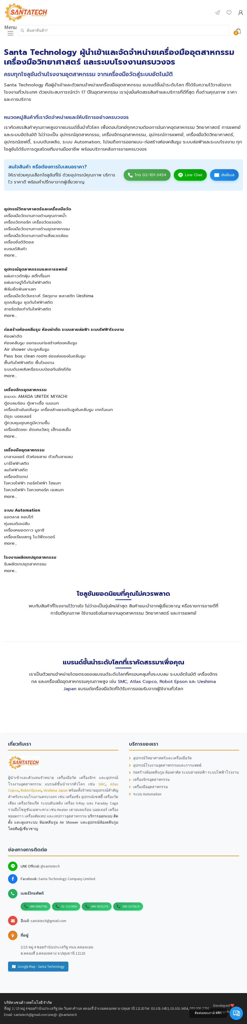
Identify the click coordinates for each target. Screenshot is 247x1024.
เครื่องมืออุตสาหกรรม (24, 450)
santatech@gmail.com (48, 920)
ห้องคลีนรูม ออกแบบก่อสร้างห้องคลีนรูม (40, 343)
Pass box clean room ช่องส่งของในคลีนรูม (45, 356)
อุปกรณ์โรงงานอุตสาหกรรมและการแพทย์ (165, 765)
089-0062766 (38, 906)
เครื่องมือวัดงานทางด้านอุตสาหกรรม (37, 229)
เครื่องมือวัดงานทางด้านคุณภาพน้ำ (35, 215)
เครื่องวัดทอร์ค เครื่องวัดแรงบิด (33, 222)
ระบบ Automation (22, 510)
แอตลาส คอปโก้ (18, 517)
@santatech (50, 866)
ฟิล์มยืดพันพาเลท (20, 289)
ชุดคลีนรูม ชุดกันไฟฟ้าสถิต (28, 302)
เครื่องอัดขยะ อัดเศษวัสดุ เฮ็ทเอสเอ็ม (37, 429)
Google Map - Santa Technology (38, 966)
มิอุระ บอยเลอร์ (17, 416)
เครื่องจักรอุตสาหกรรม (25, 390)
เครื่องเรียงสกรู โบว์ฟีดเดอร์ (29, 537)
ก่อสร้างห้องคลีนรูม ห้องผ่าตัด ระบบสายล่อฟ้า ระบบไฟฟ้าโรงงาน (64, 329)
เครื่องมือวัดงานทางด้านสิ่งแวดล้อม (36, 235)
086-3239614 (130, 906)
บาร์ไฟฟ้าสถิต (16, 463)
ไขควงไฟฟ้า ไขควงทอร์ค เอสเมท (34, 490)
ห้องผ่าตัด (13, 336)
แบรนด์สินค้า (15, 249)
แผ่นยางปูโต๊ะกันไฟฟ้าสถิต (27, 282)
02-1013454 (69, 906)
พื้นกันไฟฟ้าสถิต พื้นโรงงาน (29, 362)
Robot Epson (173, 681)
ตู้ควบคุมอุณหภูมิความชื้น (27, 423)
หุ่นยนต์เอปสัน (17, 523)
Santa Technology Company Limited (66, 878)
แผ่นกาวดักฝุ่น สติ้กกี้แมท (27, 276)
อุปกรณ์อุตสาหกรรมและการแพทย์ (35, 269)
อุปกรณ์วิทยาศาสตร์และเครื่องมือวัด (37, 209)
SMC (122, 681)
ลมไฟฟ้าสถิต (16, 470)
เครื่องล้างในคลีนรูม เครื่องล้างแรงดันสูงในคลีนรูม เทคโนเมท (58, 409)
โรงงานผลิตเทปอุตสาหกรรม (30, 557)
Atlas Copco (143, 681)
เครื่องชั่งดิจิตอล (19, 242)
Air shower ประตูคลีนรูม (26, 349)
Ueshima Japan (55, 790)
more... (10, 255)
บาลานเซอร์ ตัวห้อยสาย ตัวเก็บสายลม (38, 456)
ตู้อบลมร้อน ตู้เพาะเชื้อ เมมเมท (31, 403)
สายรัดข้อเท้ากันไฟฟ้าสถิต (27, 309)
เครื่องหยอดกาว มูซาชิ (24, 530)
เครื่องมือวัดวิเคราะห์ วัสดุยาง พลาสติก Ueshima (48, 296)
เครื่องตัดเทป (16, 476)
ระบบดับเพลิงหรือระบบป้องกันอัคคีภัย (37, 369)
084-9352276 (99, 906)
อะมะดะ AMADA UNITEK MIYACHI (35, 396)
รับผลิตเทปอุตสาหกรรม (25, 564)
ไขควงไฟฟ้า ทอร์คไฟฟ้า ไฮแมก (32, 483)
